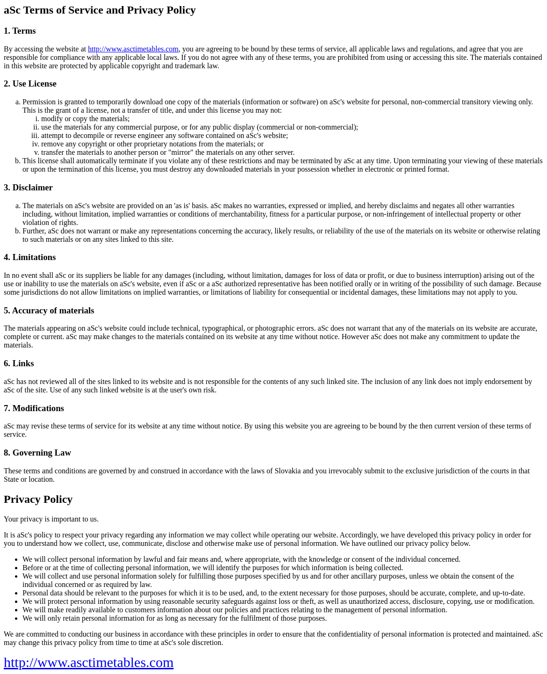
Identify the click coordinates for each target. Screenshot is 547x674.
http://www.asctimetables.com (133, 49)
